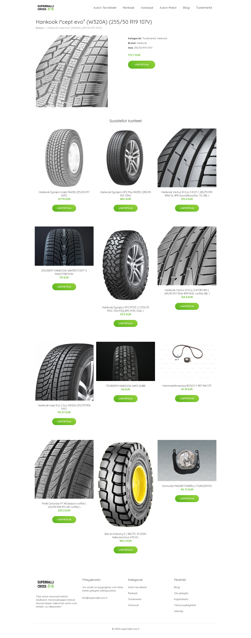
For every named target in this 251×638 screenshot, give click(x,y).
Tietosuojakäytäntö (185, 608)
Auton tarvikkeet (104, 9)
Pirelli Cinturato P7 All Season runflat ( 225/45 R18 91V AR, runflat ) (64, 508)
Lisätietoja (142, 68)
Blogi (186, 9)
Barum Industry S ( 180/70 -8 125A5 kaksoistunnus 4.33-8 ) (125, 539)
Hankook (162, 41)
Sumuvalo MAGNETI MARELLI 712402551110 (187, 489)
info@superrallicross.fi (94, 601)
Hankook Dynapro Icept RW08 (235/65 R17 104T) (64, 197)
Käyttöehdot (181, 602)
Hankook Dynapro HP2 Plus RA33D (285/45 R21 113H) (125, 197)
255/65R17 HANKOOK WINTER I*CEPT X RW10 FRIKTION (64, 276)
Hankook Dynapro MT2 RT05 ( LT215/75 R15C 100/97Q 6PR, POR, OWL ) (125, 312)
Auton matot (168, 9)
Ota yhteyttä (181, 596)
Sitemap (178, 614)
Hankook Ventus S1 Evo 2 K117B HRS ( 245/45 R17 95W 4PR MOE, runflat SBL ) (187, 295)
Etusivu (40, 31)
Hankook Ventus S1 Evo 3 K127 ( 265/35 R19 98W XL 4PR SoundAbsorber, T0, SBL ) (186, 197)
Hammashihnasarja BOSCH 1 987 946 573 (187, 389)
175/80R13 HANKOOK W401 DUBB (125, 389)
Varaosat (147, 9)
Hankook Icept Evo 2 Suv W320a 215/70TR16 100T (64, 410)
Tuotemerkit (204, 9)
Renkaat (128, 9)
